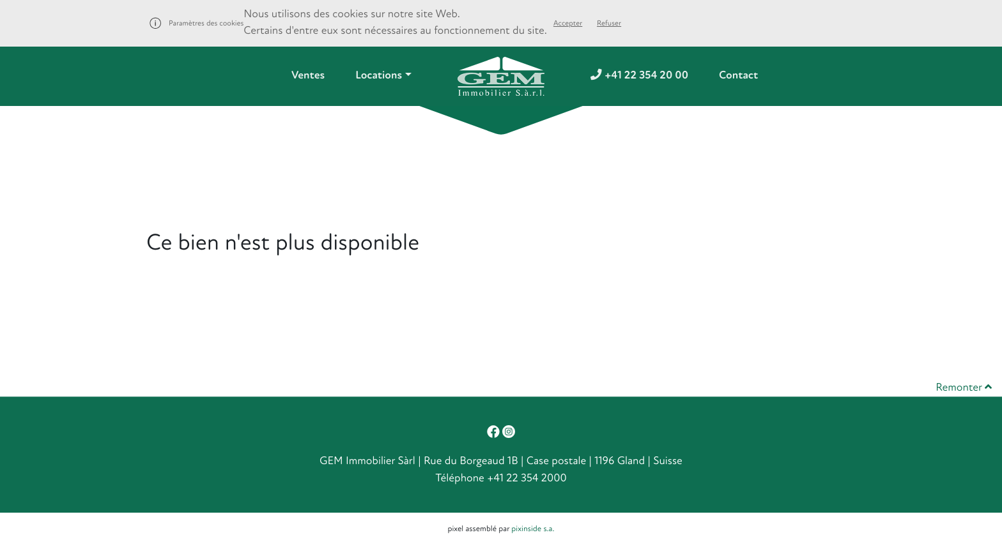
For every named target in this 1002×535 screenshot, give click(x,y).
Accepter (567, 23)
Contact (738, 75)
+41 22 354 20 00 (639, 75)
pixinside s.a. (532, 529)
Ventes (308, 75)
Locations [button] (378, 75)
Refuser (609, 23)
